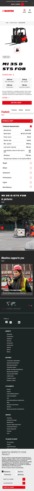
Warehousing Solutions (12, 371)
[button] (30, 10)
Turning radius (9, 87)
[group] (17, 279)
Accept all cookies (14, 487)
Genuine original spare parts (14, 424)
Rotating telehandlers (12, 365)
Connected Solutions (12, 426)
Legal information (11, 446)
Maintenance (10, 422)
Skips (8, 402)
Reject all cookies (14, 479)
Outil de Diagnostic (11, 429)
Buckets (9, 389)
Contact (9, 444)
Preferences (7, 474)
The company (10, 442)
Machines (8, 357)
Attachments (9, 386)
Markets (8, 331)
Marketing (21, 474)
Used (8, 433)
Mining (8, 351)
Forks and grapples (11, 396)
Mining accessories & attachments (15, 409)
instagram (12, 322)
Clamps (9, 391)
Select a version (17, 4)
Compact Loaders (11, 378)
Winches (9, 407)
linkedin (20, 322)
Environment (10, 345)
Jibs (8, 398)
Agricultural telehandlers (13, 363)
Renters (9, 349)
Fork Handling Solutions (13, 393)
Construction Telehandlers (13, 360)
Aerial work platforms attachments (15, 400)
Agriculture (9, 334)
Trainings (9, 431)
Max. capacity (24, 81)
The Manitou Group (11, 439)
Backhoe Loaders (11, 380)
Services (8, 415)
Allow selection (14, 483)
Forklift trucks (10, 376)
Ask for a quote (21, 103)
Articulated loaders (11, 367)
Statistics (20, 472)
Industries (9, 338)
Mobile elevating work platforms (15, 369)
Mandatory (7, 472)
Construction (10, 336)
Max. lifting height (9, 81)
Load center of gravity (24, 87)
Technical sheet (7, 74)
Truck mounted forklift (12, 374)
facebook (6, 322)
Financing (9, 418)
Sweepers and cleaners (12, 404)
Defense (9, 347)
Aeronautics (10, 343)
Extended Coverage (12, 420)
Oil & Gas (9, 341)
